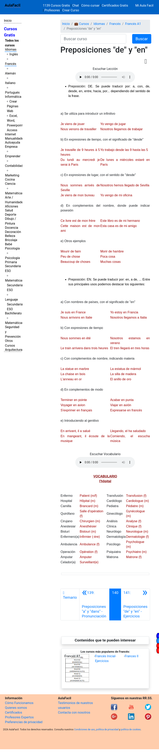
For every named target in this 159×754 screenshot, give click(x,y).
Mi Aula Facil (144, 5)
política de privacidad (107, 729)
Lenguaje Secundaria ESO (14, 304)
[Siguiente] (135, 604)
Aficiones (11, 206)
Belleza (10, 236)
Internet (10, 134)
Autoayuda (12, 142)
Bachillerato (13, 313)
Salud (9, 210)
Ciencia (10, 184)
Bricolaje (11, 240)
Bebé (8, 244)
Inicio (8, 20)
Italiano (10, 83)
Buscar (142, 38)
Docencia (11, 228)
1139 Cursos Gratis (57, 5)
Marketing (12, 175)
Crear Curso (70, 10)
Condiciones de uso (84, 729)
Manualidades (15, 138)
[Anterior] (94, 604)
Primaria (11, 262)
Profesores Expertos (19, 717)
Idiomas (10, 49)
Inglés (13, 54)
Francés (10, 64)
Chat (75, 5)
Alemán (10, 73)
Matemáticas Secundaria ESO (14, 285)
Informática (13, 97)
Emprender (12, 156)
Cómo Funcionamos (19, 703)
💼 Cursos (81, 24)
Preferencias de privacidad (24, 722)
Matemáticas (14, 193)
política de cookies (131, 729)
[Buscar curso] (93, 39)
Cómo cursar (90, 5)
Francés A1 (133, 24)
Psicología (12, 248)
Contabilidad (14, 166)
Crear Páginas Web (12, 106)
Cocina (10, 179)
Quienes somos (16, 708)
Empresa (11, 147)
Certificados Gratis (115, 5)
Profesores (52, 10)
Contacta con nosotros (74, 712)
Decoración (13, 232)
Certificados (13, 712)
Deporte (10, 214)
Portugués (12, 92)
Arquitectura (13, 350)
